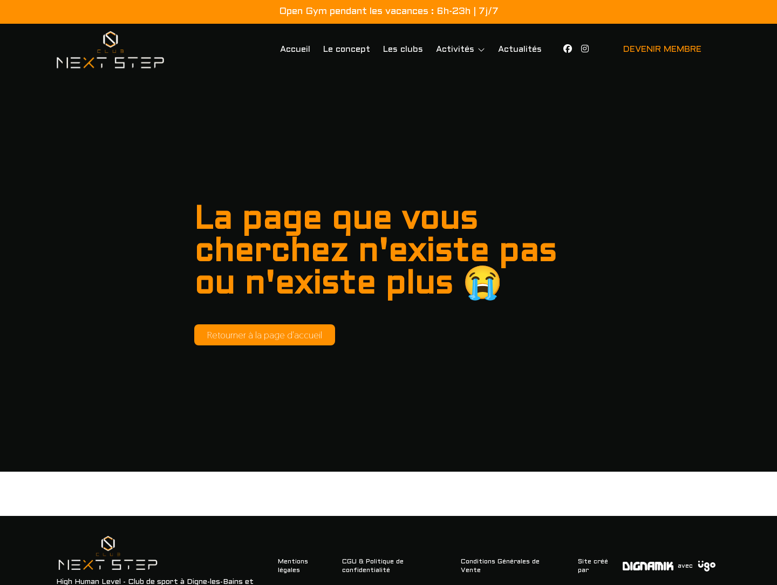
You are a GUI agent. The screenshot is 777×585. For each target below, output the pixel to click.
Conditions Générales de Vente (500, 566)
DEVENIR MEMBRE (662, 49)
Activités (455, 49)
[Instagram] (585, 49)
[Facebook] (567, 49)
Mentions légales (293, 566)
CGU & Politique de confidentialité (373, 566)
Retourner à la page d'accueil (264, 335)
